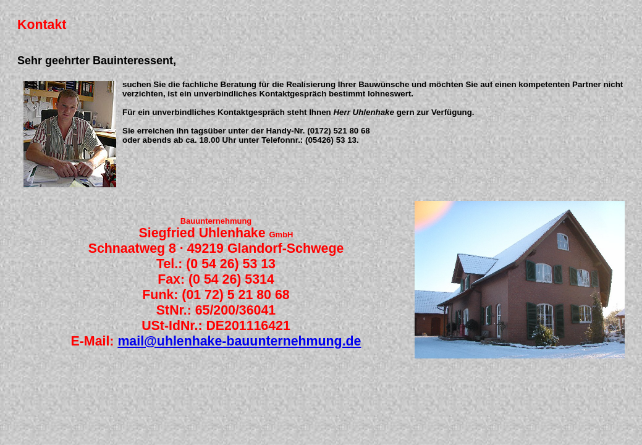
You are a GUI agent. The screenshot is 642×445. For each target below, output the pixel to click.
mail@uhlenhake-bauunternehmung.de (239, 341)
